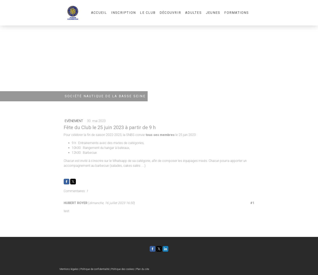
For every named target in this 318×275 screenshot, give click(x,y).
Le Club (148, 13)
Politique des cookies (122, 269)
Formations (236, 13)
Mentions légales (69, 269)
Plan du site (142, 269)
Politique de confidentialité (94, 269)
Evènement (74, 121)
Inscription (123, 13)
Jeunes (213, 13)
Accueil (99, 13)
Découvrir (170, 13)
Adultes (193, 13)
